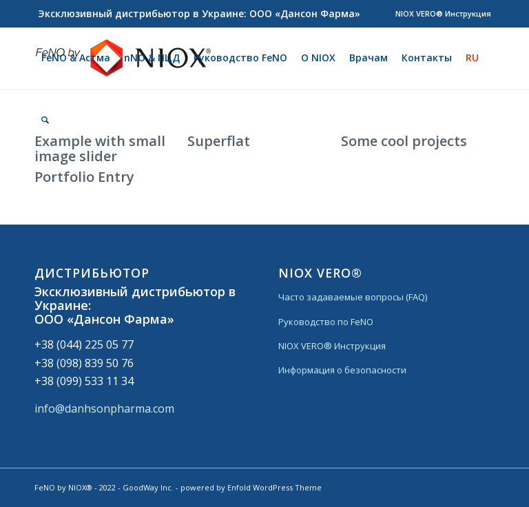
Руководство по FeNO (325, 321)
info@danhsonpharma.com (104, 408)
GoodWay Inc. (148, 487)
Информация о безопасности (342, 370)
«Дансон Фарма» (120, 319)
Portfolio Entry (84, 176)
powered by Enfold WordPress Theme (251, 487)
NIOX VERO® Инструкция (443, 13)
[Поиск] (45, 120)
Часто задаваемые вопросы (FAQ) (352, 297)
